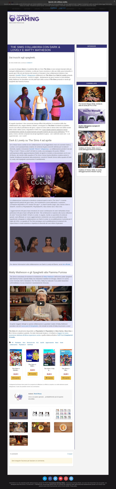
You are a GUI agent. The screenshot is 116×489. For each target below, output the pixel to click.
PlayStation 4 (22, 344)
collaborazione (14, 344)
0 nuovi (69, 454)
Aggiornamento (50, 342)
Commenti (29, 62)
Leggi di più (62, 8)
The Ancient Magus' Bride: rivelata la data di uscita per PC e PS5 (90, 104)
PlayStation (18, 342)
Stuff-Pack (30, 344)
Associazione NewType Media (57, 482)
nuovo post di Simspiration (29, 326)
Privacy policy (73, 486)
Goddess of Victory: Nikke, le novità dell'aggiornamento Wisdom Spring (90, 170)
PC (13, 342)
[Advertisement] (79, 28)
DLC (37, 342)
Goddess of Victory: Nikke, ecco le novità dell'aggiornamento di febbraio (90, 148)
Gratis (61, 342)
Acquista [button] (15, 378)
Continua (53, 8)
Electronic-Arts (31, 342)
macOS (42, 342)
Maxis (57, 342)
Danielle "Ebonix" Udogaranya (25, 75)
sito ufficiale (66, 264)
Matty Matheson (49, 276)
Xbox (24, 342)
